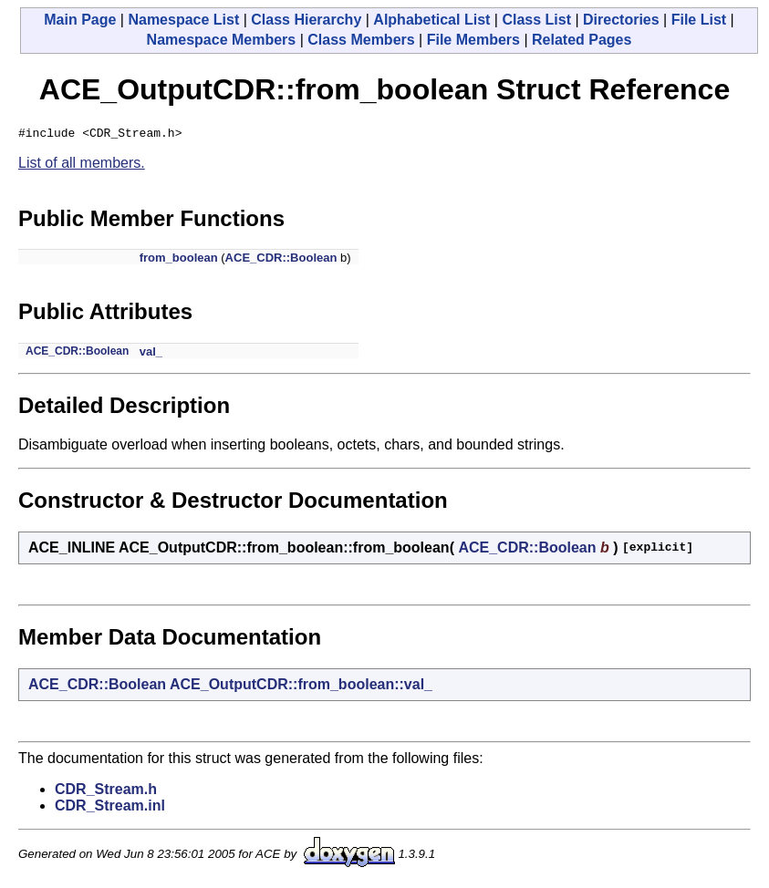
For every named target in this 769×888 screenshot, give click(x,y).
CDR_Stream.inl (110, 808)
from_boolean (179, 260)
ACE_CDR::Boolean (281, 260)
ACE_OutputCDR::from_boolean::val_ (301, 687)
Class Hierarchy (306, 19)
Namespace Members (221, 39)
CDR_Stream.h (106, 792)
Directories (621, 19)
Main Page (80, 19)
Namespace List (183, 19)
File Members (473, 39)
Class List (536, 19)
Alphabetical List (431, 19)
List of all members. (81, 165)
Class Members (360, 39)
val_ (151, 354)
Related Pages (581, 39)
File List (698, 19)
